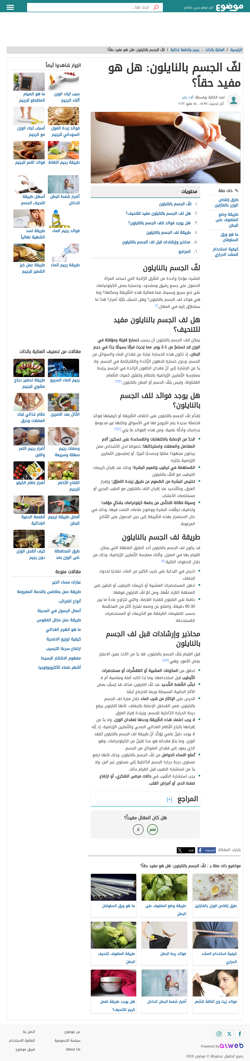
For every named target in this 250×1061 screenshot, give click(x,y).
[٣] (117, 381)
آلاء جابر (187, 97)
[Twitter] (229, 1034)
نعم (152, 829)
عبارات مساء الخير (66, 582)
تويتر (191, 850)
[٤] (119, 429)
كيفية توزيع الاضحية (63, 639)
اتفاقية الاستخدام (22, 1040)
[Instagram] (219, 1034)
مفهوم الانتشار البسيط (61, 658)
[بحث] (156, 7)
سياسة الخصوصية (67, 1040)
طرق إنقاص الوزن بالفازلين (226, 202)
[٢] (120, 381)
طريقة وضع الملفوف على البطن (227, 220)
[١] (157, 305)
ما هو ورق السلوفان (229, 237)
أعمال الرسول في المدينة (59, 611)
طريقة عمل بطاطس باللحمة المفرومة (49, 591)
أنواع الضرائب (70, 601)
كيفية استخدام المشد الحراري (225, 251)
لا (138, 829)
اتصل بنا (29, 1032)
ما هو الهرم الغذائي (63, 629)
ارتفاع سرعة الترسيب (63, 648)
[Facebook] (239, 1034)
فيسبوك (210, 850)
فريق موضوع (25, 1049)
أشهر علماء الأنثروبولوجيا (59, 667)
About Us (73, 1049)
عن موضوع (72, 1032)
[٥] (163, 560)
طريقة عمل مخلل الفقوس (59, 620)
